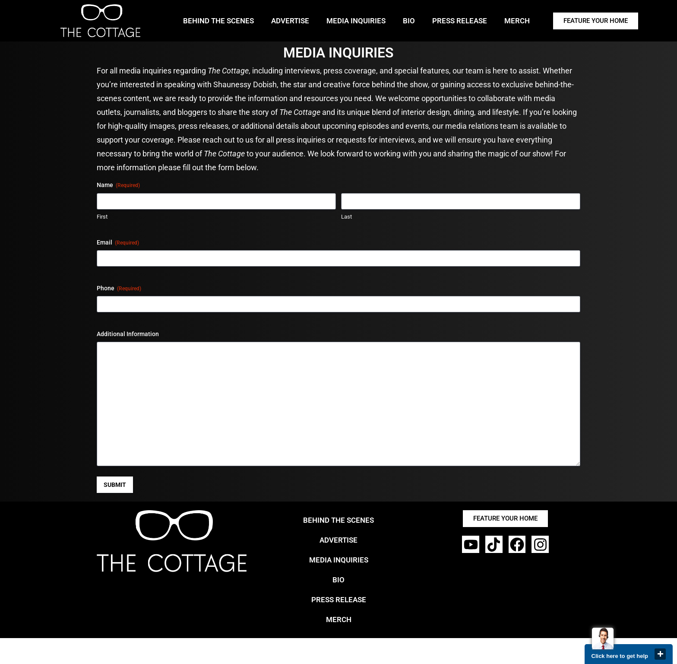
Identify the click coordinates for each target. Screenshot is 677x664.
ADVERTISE (290, 20)
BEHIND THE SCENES (218, 20)
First (102, 216)
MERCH (517, 20)
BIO (409, 20)
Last (346, 216)
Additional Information (128, 333)
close (660, 654)
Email (118, 243)
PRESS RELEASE (459, 20)
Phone (119, 288)
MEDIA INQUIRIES (356, 20)
